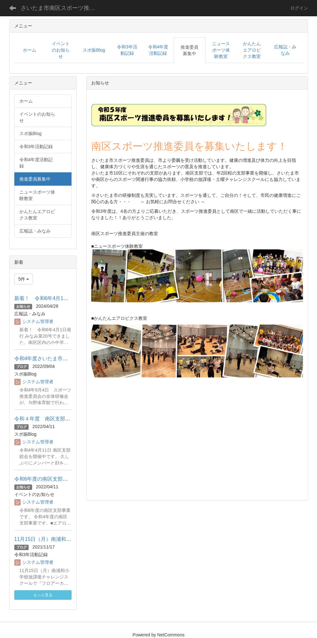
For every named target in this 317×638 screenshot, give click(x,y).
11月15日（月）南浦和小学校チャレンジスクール (70, 539)
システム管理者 (37, 321)
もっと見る (42, 595)
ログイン (299, 8)
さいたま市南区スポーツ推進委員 (63, 8)
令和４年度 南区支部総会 (44, 418)
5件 (23, 279)
